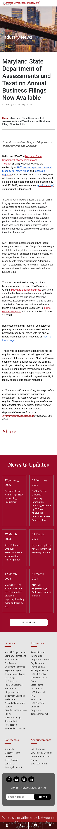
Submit (42, 797)
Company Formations (15, 655)
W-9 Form (36, 699)
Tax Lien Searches (13, 684)
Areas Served (11, 760)
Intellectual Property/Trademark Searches (15, 703)
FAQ (33, 695)
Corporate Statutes (40, 659)
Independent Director (15, 728)
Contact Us (10, 763)
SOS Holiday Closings (41, 752)
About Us (9, 749)
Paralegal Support (13, 767)
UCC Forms (36, 688)
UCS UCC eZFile (38, 674)
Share (9, 431)
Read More (28, 622)
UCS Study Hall (38, 692)
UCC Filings (10, 677)
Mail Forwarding (12, 717)
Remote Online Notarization (12, 723)
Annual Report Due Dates (40, 758)
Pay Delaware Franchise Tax (38, 665)
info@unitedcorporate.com (18, 415)
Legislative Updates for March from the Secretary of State (41, 549)
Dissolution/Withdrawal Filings (15, 712)
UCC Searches (11, 681)
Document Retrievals (15, 666)
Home (5, 118)
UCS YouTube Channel (37, 705)
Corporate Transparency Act (39, 712)
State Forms (37, 684)
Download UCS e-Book (39, 679)
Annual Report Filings (15, 674)
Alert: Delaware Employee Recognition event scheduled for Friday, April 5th (13, 552)
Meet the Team (12, 752)
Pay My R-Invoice (39, 670)
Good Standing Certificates (12, 661)
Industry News (38, 749)
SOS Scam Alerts (39, 763)
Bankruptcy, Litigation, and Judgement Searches (15, 692)
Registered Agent (13, 670)
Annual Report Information (38, 654)
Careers (8, 756)
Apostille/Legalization (15, 652)
